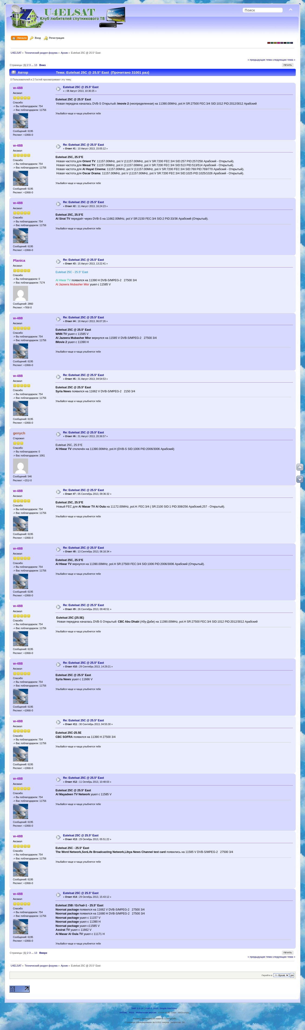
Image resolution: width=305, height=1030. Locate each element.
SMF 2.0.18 (137, 1008)
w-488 (18, 88)
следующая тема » (284, 59)
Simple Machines (168, 1008)
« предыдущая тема (260, 59)
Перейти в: (267, 975)
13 (35, 65)
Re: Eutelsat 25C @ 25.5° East (83, 144)
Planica (19, 260)
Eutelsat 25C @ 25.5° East (81, 87)
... (32, 65)
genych (19, 433)
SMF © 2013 (151, 1008)
